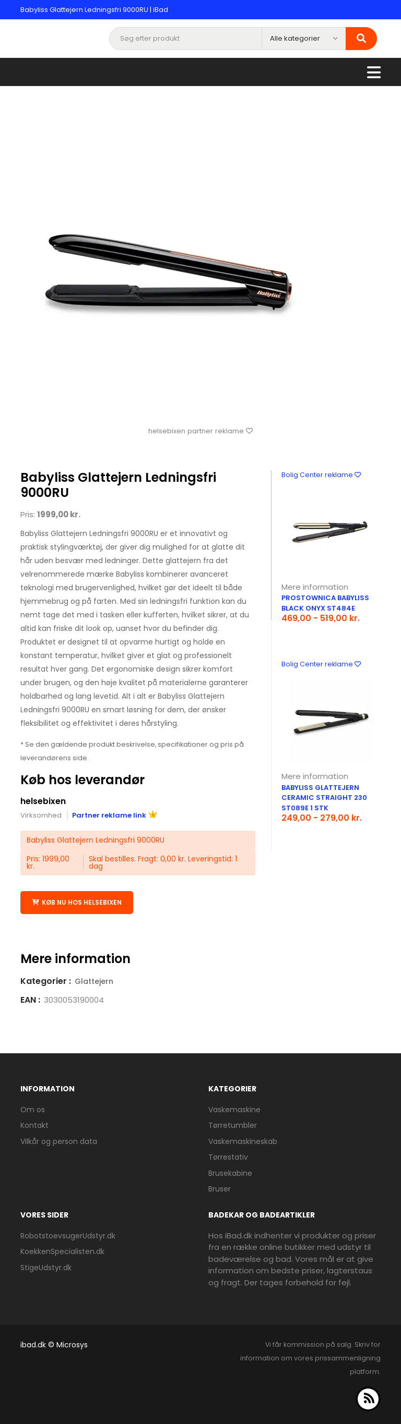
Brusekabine (230, 1172)
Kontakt (34, 1125)
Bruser (219, 1189)
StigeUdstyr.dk (46, 1267)
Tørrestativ (228, 1157)
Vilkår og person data (58, 1141)
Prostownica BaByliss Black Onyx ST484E (325, 603)
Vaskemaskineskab (242, 1141)
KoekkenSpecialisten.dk (62, 1251)
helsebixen (43, 801)
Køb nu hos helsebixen (77, 902)
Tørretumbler (232, 1125)
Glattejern (94, 981)
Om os (32, 1109)
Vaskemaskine (234, 1109)
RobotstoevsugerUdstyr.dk (67, 1235)
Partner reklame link (114, 815)
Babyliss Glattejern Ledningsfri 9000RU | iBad (94, 10)
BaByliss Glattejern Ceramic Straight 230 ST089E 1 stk (324, 798)
